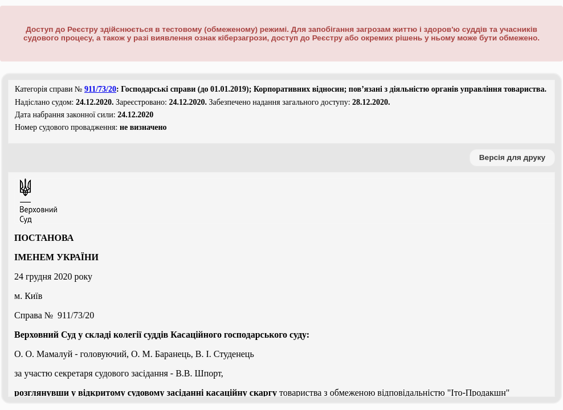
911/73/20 (100, 89)
